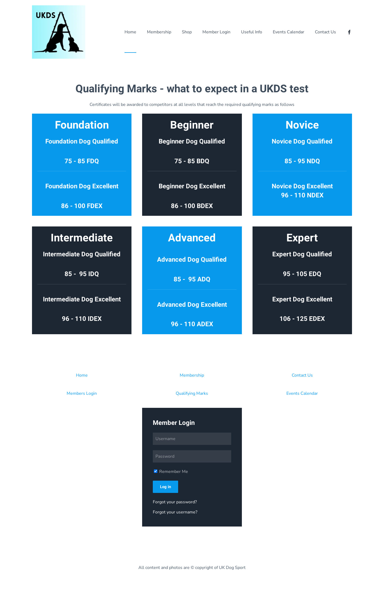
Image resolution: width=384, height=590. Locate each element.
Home (82, 375)
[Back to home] (58, 32)
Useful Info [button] (251, 32)
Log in (165, 487)
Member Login (216, 32)
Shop (187, 32)
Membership (159, 32)
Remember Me (171, 472)
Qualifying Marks (192, 393)
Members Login (82, 393)
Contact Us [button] (325, 32)
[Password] (192, 456)
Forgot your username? (175, 512)
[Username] (192, 439)
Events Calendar (288, 32)
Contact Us (302, 375)
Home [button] (130, 32)
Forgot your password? (175, 502)
